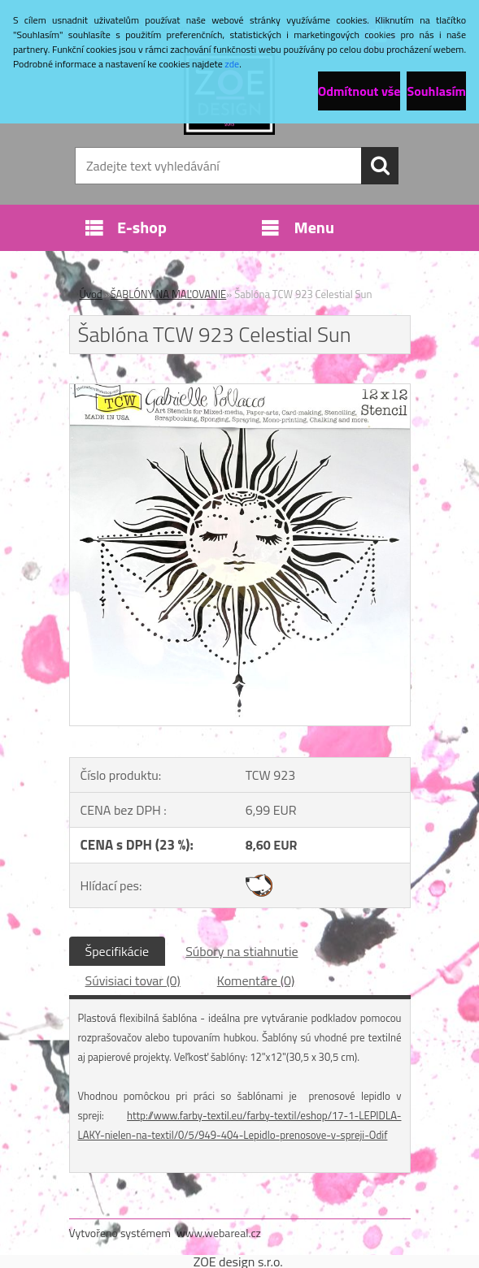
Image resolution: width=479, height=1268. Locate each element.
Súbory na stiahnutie (241, 951)
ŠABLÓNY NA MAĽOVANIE (169, 294)
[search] (379, 165)
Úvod (91, 294)
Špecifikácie (117, 951)
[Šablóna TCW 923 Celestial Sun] (240, 390)
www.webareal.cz (218, 1232)
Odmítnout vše (359, 91)
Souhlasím (436, 91)
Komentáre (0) (255, 980)
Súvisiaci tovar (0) (133, 980)
